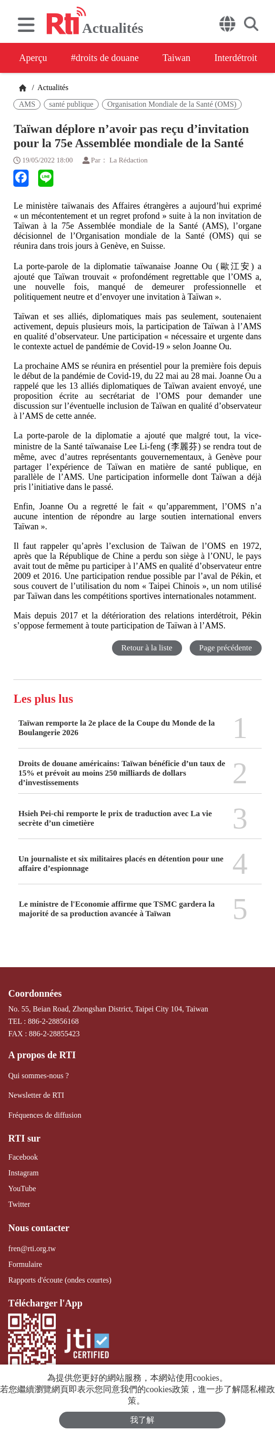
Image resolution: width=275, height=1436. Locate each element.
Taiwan (177, 57)
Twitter (19, 1204)
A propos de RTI (42, 1055)
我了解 (142, 1420)
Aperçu (33, 57)
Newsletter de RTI (36, 1095)
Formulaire (25, 1264)
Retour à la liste (147, 647)
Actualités (52, 87)
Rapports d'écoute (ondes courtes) (60, 1280)
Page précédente (225, 647)
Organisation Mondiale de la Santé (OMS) (171, 104)
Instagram (23, 1173)
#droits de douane (105, 57)
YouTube (22, 1188)
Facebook (23, 1157)
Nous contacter (38, 1228)
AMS (27, 104)
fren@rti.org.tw (32, 1248)
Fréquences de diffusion (44, 1115)
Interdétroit (235, 57)
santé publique (71, 104)
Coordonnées (34, 993)
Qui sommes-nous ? (38, 1076)
